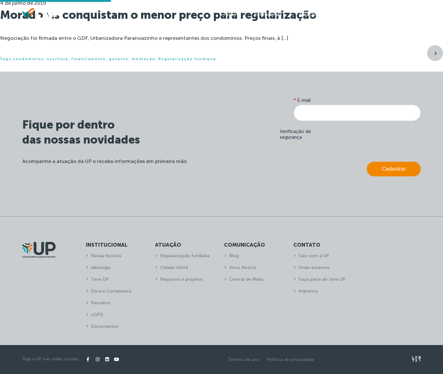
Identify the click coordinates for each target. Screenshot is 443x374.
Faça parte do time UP (321, 279)
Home (229, 14)
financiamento (89, 59)
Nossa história (106, 255)
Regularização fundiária (187, 59)
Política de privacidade (290, 359)
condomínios (28, 59)
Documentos (105, 326)
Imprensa (308, 291)
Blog (234, 255)
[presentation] (372, 139)
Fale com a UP (313, 255)
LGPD (97, 314)
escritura (57, 59)
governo (119, 59)
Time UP (100, 279)
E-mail (302, 100)
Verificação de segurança (295, 134)
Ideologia (100, 267)
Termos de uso (243, 359)
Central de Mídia (246, 279)
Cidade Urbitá (174, 267)
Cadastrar (394, 169)
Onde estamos (314, 267)
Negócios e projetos (181, 279)
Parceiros (101, 303)
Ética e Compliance (111, 291)
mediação (143, 59)
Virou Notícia (242, 267)
